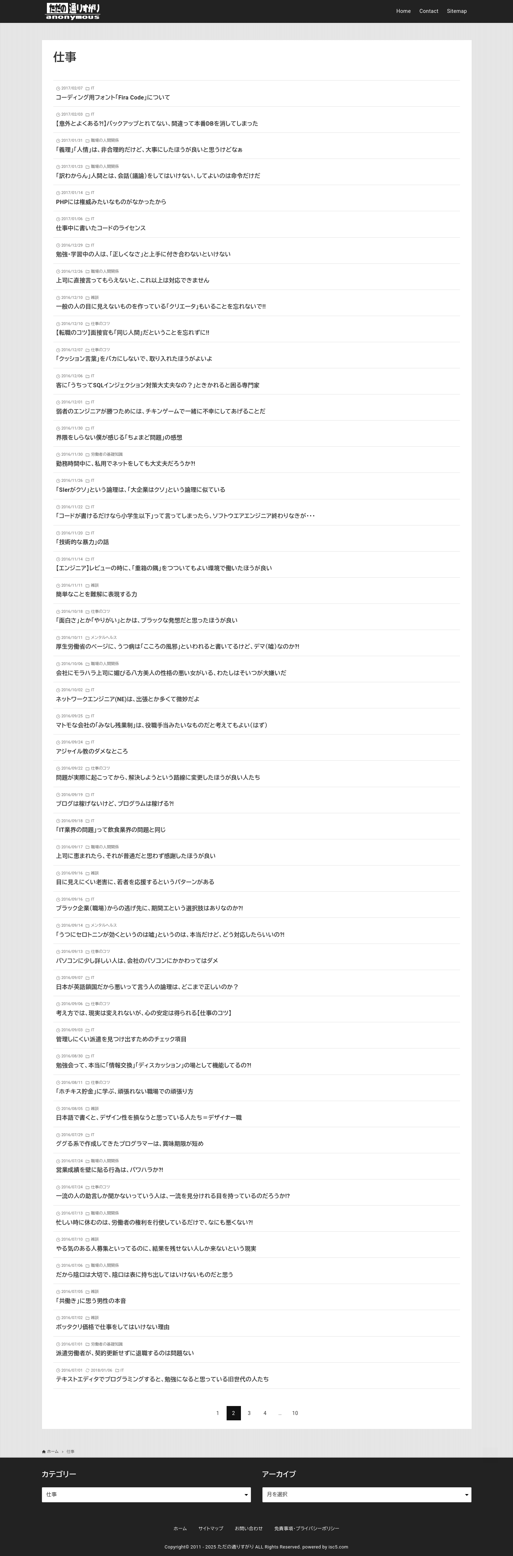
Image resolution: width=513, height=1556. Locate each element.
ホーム (180, 1528)
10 (295, 1413)
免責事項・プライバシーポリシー (306, 1528)
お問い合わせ (249, 1528)
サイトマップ (210, 1528)
